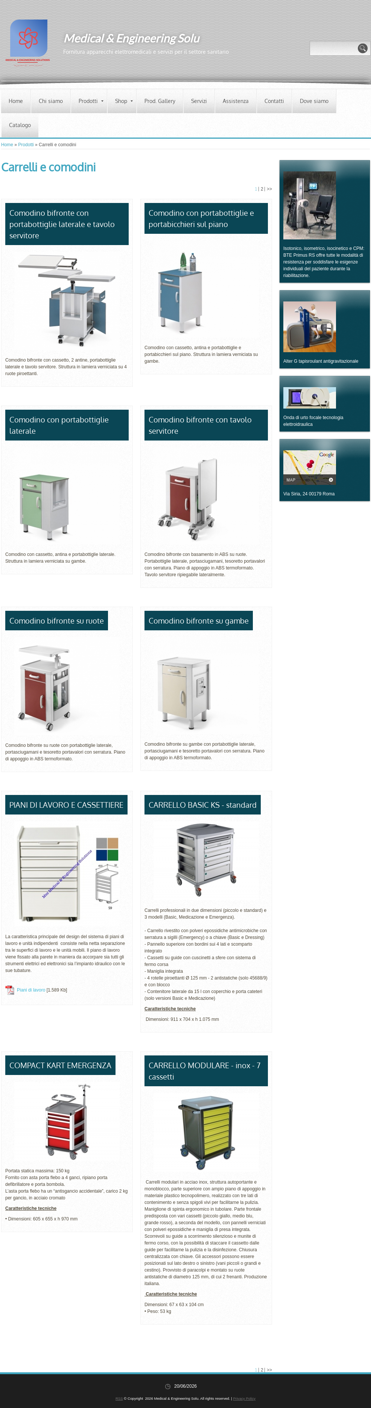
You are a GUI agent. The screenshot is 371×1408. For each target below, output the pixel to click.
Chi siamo (51, 101)
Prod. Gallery (159, 101)
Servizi (199, 101)
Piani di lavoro (31, 990)
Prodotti (91, 101)
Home (16, 101)
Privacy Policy (244, 1398)
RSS (119, 1398)
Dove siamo (314, 101)
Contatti (274, 101)
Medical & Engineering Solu (131, 38)
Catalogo (20, 125)
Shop (124, 101)
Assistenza (236, 101)
